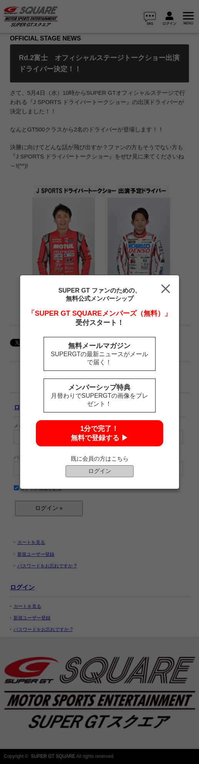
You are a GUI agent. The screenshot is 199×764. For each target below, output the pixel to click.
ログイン (99, 471)
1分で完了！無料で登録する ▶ (99, 433)
